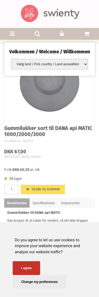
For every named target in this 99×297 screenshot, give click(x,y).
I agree (26, 268)
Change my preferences (39, 282)
